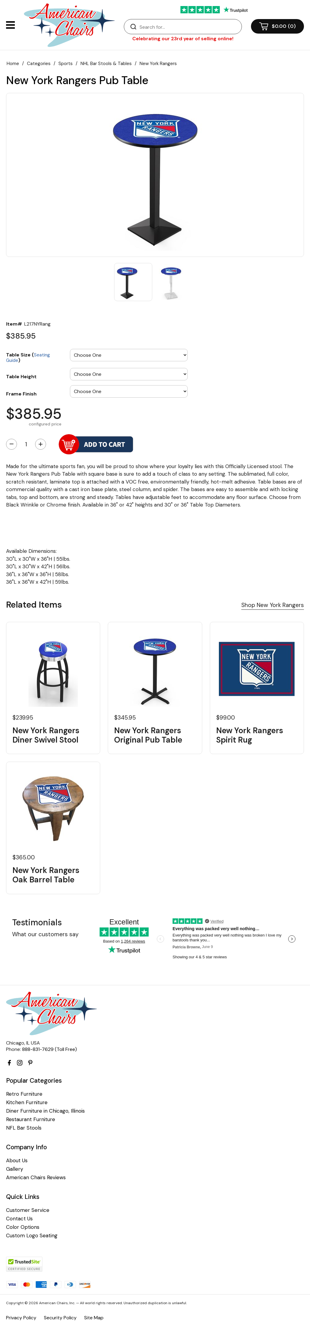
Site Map (94, 1317)
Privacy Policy (21, 1317)
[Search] (189, 27)
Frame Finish (21, 394)
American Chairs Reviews (36, 1177)
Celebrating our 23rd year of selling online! (182, 38)
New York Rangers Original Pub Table (148, 735)
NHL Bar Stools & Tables (106, 64)
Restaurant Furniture (30, 1119)
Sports (65, 64)
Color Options (22, 1227)
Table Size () (28, 357)
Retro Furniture (24, 1094)
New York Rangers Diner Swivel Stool (45, 735)
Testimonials (37, 922)
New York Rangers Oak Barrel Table (45, 875)
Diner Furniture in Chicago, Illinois (45, 1111)
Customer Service (27, 1210)
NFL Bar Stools (23, 1127)
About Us (17, 1160)
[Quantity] (26, 444)
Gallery (14, 1169)
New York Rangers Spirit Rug (249, 735)
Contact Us (19, 1218)
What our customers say (45, 934)
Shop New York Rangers (272, 605)
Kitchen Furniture (27, 1102)
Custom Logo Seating (32, 1235)
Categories (39, 64)
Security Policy (60, 1317)
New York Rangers (158, 64)
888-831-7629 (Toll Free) (49, 1049)
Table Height (21, 376)
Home (13, 64)
